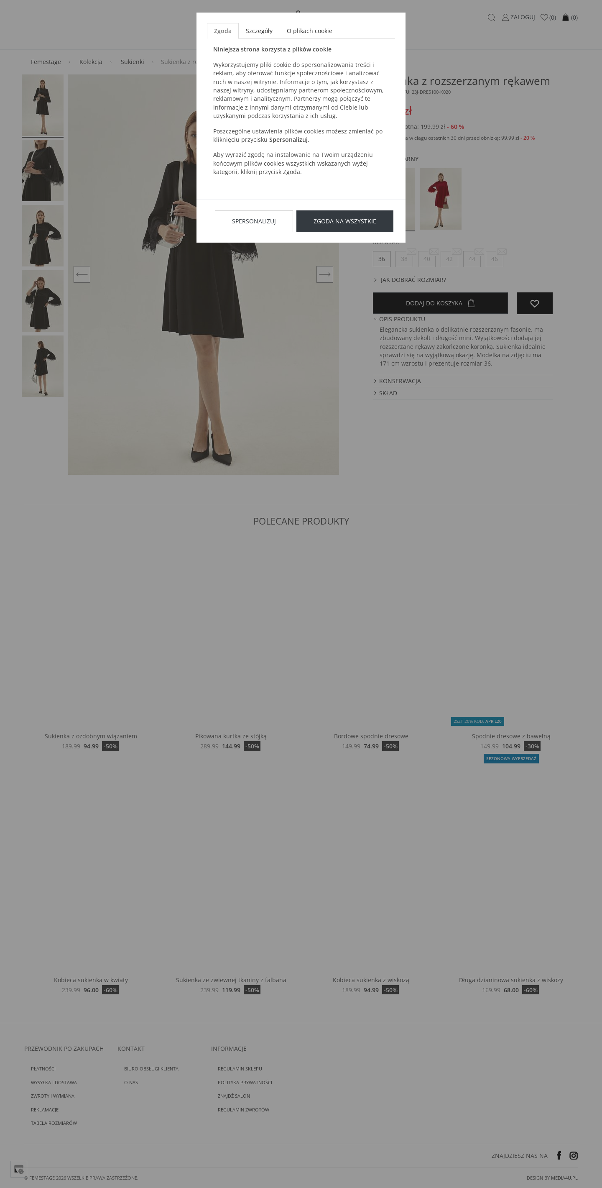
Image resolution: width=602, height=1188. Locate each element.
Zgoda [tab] (223, 31)
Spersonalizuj (254, 221)
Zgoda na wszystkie (345, 221)
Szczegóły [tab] (259, 31)
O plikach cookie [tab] (309, 31)
